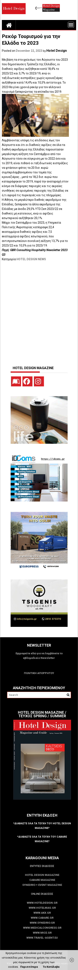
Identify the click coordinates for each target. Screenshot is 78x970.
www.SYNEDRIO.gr (42, 922)
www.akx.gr (42, 912)
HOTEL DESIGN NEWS (31, 259)
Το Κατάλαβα (51, 966)
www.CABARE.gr (42, 917)
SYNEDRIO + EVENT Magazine (42, 884)
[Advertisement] (39, 311)
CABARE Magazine (42, 879)
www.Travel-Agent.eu (42, 937)
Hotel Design (56, 51)
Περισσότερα (29, 966)
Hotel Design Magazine (42, 874)
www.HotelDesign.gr (42, 902)
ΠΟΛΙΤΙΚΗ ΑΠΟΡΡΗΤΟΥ (39, 673)
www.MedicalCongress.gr (42, 927)
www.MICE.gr (42, 932)
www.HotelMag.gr (42, 907)
